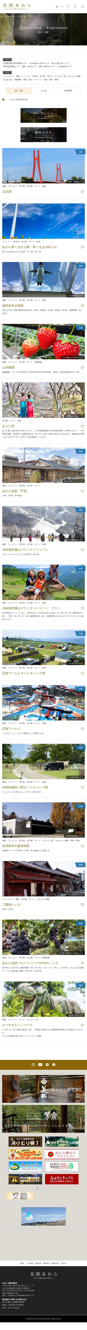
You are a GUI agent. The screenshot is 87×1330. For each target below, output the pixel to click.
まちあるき (7, 80)
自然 (45, 80)
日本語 (31, 1251)
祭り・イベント (35, 80)
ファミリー (26, 76)
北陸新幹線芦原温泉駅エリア (15, 63)
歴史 (25, 80)
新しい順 (18, 91)
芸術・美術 (53, 80)
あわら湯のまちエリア (60, 63)
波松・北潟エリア (29, 66)
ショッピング (8, 76)
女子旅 (43, 76)
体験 (18, 76)
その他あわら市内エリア (39, 63)
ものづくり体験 (74, 76)
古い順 (43, 91)
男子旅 (35, 76)
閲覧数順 (68, 91)
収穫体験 (18, 80)
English (38, 1251)
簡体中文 (46, 1251)
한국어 (63, 1251)
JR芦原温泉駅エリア (11, 66)
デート (50, 76)
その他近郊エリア (64, 66)
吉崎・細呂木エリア (47, 66)
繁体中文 (55, 1251)
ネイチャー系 (60, 76)
